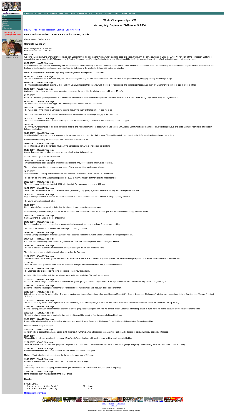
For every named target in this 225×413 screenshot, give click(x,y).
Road (61, 13)
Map (3, 27)
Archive (111, 404)
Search (124, 13)
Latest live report (73, 30)
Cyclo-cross (82, 13)
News (40, 13)
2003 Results (7, 29)
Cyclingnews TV (29, 13)
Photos (99, 13)
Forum (132, 13)
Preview (27, 30)
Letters (117, 13)
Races (4, 19)
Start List (60, 30)
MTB (67, 13)
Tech (46, 13)
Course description (47, 30)
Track (91, 13)
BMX (73, 13)
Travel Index (121, 404)
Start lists (5, 21)
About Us (113, 405)
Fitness (108, 13)
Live (3, 17)
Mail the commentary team (35, 393)
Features (53, 13)
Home (4, 16)
